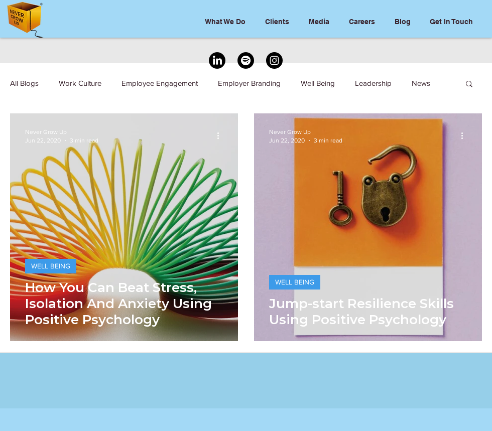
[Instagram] (274, 60)
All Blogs (24, 83)
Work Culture (80, 83)
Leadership (373, 83)
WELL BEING (50, 266)
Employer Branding (249, 83)
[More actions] (221, 135)
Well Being (318, 83)
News (421, 83)
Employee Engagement (159, 83)
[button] (469, 84)
